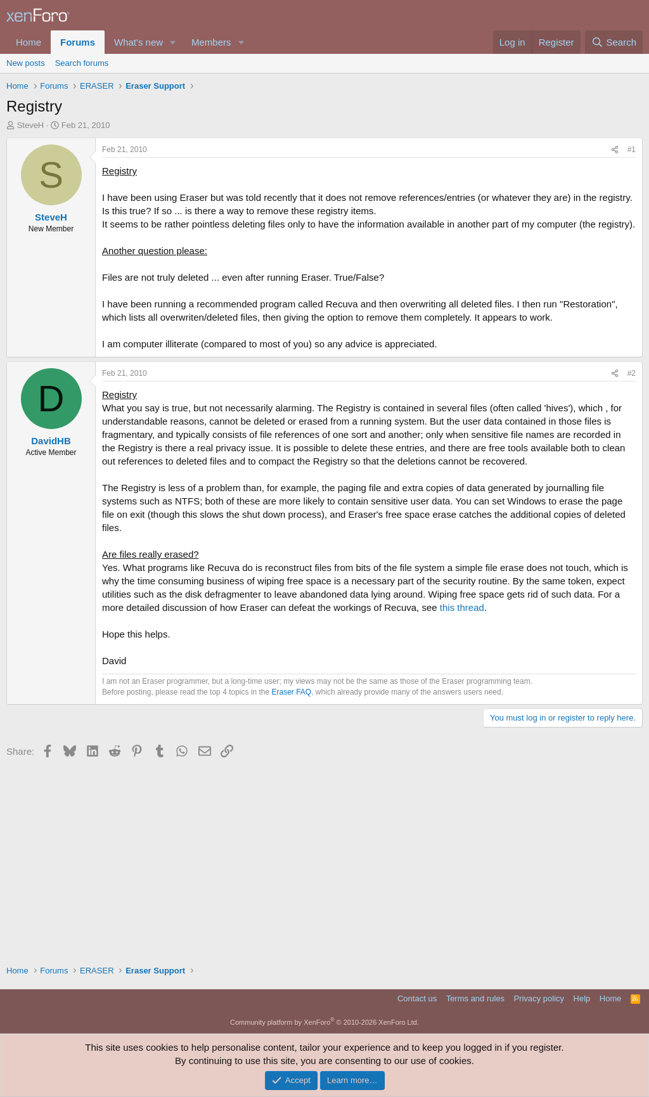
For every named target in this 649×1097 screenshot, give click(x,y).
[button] (173, 42)
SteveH (30, 125)
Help (582, 998)
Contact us (417, 998)
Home (28, 42)
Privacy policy (539, 998)
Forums (77, 42)
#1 (631, 149)
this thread (462, 607)
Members (211, 42)
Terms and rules (475, 998)
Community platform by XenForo (324, 1022)
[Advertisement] (324, 857)
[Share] (615, 150)
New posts (25, 63)
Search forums (82, 63)
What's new (138, 42)
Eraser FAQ (292, 692)
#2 (631, 373)
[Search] (614, 42)
